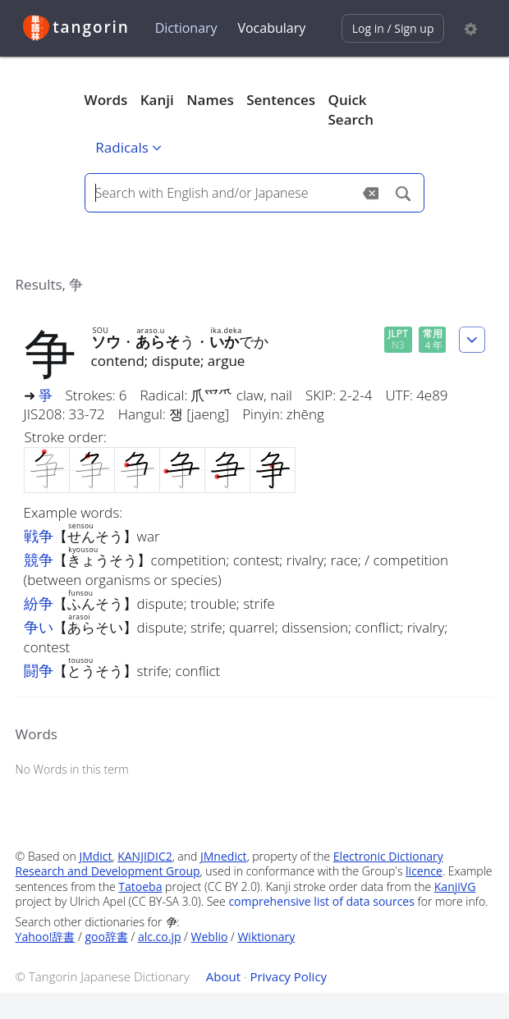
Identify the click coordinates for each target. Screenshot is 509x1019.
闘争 (38, 670)
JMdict (95, 856)
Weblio (209, 936)
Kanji (157, 99)
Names (209, 99)
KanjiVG (455, 886)
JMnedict (223, 856)
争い (38, 627)
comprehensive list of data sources (321, 901)
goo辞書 (106, 936)
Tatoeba (140, 886)
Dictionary (186, 28)
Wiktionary (266, 936)
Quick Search (351, 109)
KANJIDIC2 (144, 856)
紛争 (38, 603)
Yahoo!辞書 (46, 936)
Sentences (280, 99)
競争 (38, 559)
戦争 (38, 536)
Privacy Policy (288, 976)
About (223, 976)
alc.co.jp (159, 936)
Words (106, 99)
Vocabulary (271, 28)
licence (424, 871)
